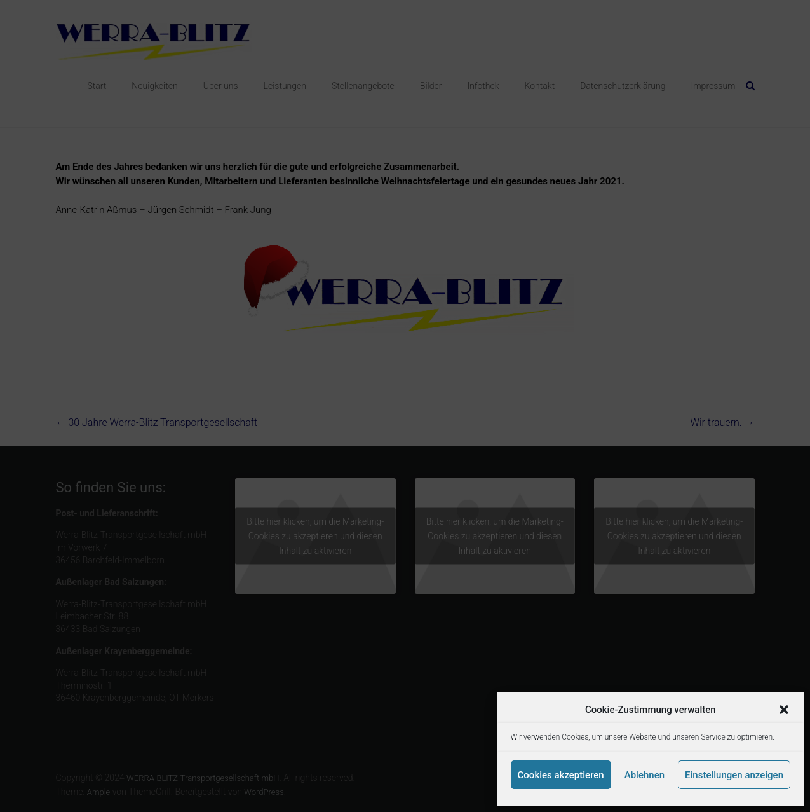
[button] (784, 709)
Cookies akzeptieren (561, 775)
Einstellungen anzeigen (734, 775)
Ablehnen (644, 775)
